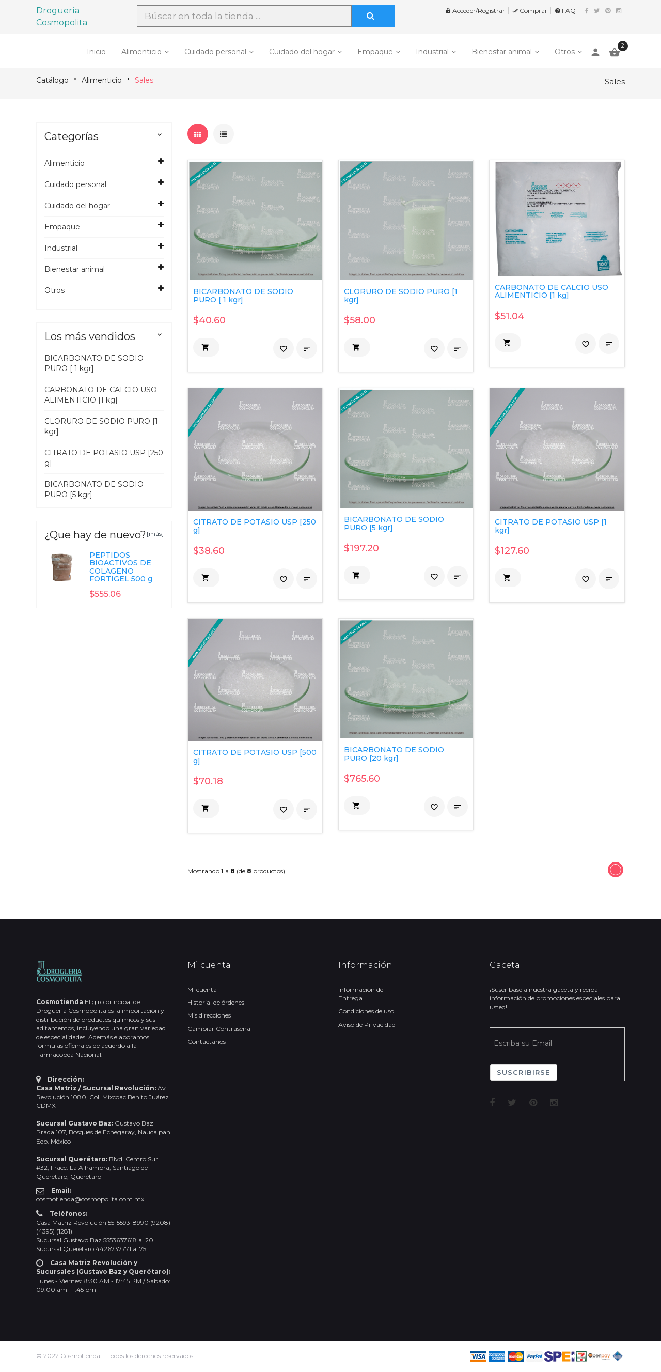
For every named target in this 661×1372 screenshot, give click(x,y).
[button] (206, 347)
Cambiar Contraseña (218, 1028)
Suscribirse (523, 1072)
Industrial (432, 51)
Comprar (529, 10)
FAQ (565, 10)
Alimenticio (141, 51)
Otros (565, 51)
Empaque (375, 51)
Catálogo (52, 80)
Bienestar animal (501, 51)
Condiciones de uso (366, 1011)
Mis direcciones (209, 1015)
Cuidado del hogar (302, 51)
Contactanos (206, 1041)
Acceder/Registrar (475, 10)
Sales (144, 80)
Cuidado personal (215, 51)
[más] (155, 533)
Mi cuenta (202, 989)
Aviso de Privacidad (367, 1024)
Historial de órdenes (215, 1002)
